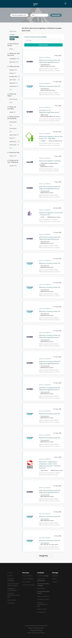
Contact (10, 576)
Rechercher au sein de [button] (13, 45)
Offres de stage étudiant (36, 633)
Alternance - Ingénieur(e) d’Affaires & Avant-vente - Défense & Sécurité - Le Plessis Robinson (50, 465)
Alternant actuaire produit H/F (49, 86)
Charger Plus (43, 556)
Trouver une (41, 580)
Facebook (55, 576)
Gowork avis (41, 588)
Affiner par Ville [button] (14, 66)
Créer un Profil (41, 609)
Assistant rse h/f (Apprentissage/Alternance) (49, 111)
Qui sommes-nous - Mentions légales (13, 584)
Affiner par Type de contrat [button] (13, 54)
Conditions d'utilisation (10, 580)
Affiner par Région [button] (11, 95)
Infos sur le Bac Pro (43, 596)
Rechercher (56, 15)
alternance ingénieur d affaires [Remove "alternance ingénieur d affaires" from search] (14, 37)
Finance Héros (11, 600)
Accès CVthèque (27, 579)
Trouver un (42, 576)
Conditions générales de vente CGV (13, 595)
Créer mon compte (28, 585)
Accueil (9, 573)
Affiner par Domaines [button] (11, 108)
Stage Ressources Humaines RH (36, 626)
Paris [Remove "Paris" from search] (11, 39)
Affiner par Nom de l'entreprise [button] (13, 117)
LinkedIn (54, 582)
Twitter (54, 579)
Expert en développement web (42, 604)
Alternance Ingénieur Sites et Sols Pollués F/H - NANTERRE (51, 137)
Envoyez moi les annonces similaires (35, 37)
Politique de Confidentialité (12, 589)
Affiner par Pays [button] (14, 152)
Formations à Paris (43, 599)
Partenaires (11, 603)
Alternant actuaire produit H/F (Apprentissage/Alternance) (49, 61)
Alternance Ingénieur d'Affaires (50, 161)
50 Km (11, 49)
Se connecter (26, 582)
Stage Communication (36, 628)
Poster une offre (27, 576)
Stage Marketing (36, 630)
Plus (10, 89)
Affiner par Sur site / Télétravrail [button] (12, 161)
